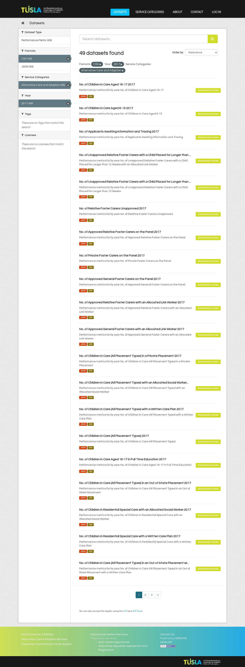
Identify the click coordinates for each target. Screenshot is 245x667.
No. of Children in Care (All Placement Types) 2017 (114, 435)
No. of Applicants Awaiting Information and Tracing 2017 (119, 131)
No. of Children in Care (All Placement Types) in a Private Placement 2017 (130, 355)
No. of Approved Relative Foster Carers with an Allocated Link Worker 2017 (132, 302)
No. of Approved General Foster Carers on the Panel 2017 (120, 279)
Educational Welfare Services (109, 634)
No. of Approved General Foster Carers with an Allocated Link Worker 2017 (131, 329)
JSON (83, 96)
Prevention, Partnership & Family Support (46, 644)
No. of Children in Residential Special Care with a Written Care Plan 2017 (129, 536)
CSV (91, 96)
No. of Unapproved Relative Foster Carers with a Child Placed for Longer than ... (135, 155)
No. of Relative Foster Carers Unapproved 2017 (112, 208)
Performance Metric (208, 90)
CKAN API (166, 642)
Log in (216, 12)
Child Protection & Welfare (37, 634)
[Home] (23, 23)
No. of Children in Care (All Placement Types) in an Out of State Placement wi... (134, 563)
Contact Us (167, 634)
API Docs (137, 611)
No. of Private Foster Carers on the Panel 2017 (112, 255)
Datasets (120, 12)
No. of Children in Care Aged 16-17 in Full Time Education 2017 (122, 459)
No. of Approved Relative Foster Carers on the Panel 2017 (120, 231)
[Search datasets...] (143, 38)
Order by (177, 52)
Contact (197, 12)
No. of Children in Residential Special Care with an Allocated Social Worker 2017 (135, 509)
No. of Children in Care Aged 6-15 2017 (106, 108)
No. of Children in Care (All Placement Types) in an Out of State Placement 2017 (135, 483)
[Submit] (213, 39)
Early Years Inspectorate (113, 642)
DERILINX (181, 638)
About (177, 12)
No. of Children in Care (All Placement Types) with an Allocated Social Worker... (133, 382)
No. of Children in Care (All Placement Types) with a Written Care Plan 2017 (131, 409)
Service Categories (149, 12)
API (125, 611)
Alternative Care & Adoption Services (44, 639)
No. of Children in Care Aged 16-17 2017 (107, 84)
